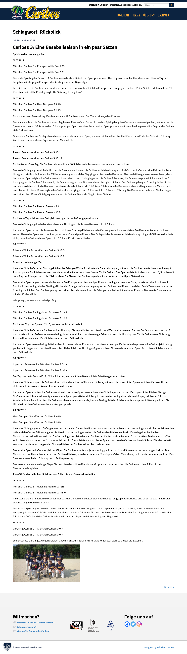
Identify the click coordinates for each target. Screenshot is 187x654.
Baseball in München (98, 5)
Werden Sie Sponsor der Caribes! (33, 631)
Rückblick (169, 587)
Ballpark (163, 15)
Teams (136, 15)
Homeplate (122, 15)
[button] (7, 646)
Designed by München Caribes (159, 647)
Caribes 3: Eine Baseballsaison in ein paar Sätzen (65, 47)
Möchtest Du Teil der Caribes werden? (35, 622)
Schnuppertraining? (26, 627)
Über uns (149, 15)
